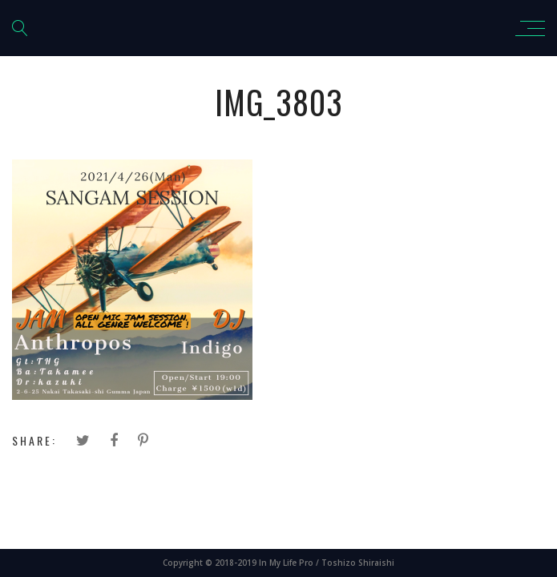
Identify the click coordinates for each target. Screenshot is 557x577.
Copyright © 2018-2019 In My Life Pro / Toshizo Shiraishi (278, 562)
